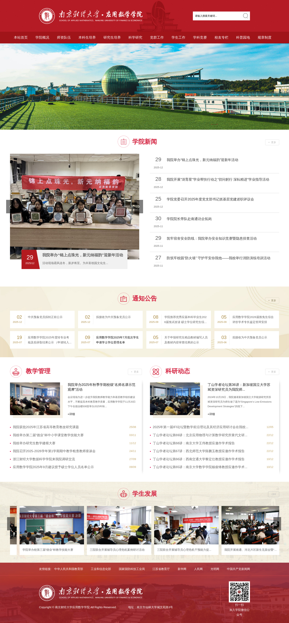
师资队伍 (64, 37)
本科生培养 (87, 37)
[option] (144, 86)
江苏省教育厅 (161, 569)
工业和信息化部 (101, 569)
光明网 (215, 569)
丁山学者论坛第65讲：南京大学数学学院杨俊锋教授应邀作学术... (213, 467)
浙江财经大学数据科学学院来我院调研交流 (74, 459)
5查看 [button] (135, 262)
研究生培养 (112, 37)
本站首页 (21, 37)
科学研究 (135, 37)
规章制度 (265, 37)
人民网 (198, 569)
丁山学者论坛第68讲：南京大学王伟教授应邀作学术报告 (213, 443)
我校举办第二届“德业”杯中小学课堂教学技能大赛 (74, 435)
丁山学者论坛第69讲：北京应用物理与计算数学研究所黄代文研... (213, 435)
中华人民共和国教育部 (68, 569)
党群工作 (157, 37)
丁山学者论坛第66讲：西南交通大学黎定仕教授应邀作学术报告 (213, 459)
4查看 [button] (129, 262)
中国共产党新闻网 (238, 569)
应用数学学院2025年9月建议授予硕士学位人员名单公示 (74, 467)
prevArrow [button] (10, 206)
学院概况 (42, 37)
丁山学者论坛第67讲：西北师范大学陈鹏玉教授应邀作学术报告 (213, 451)
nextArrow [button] (138, 206)
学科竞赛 (200, 37)
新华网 (182, 569)
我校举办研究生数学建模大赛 (74, 443)
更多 (273, 142)
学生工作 (178, 37)
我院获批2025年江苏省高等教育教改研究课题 (74, 427)
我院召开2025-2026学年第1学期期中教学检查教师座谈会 (74, 451)
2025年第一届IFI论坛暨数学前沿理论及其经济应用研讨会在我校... (213, 427)
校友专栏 (221, 37)
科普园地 (243, 37)
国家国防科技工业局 (132, 569)
